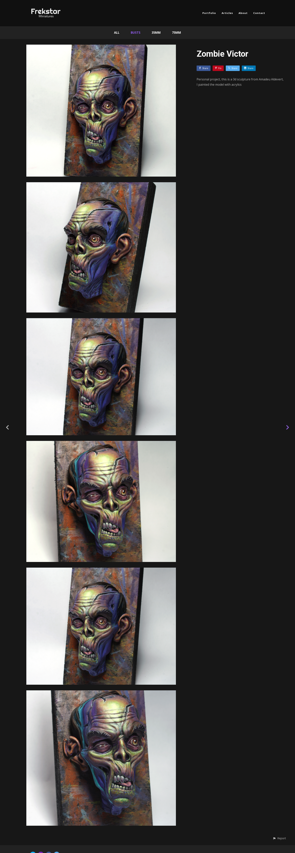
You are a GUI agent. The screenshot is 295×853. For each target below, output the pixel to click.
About (243, 13)
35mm (156, 32)
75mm (176, 32)
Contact (259, 13)
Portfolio (209, 13)
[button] (279, 838)
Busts (135, 32)
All (116, 32)
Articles (227, 13)
